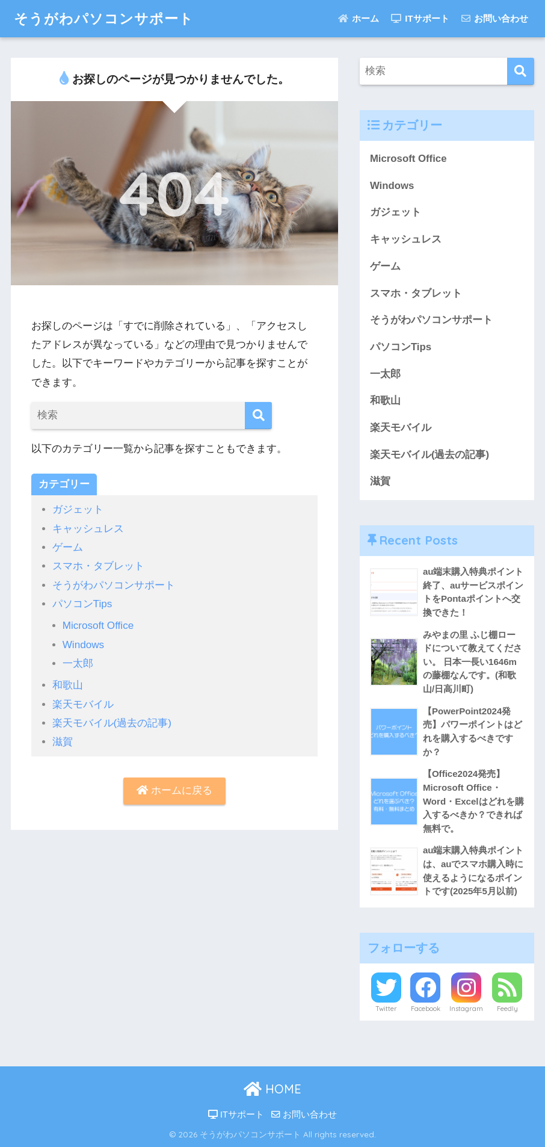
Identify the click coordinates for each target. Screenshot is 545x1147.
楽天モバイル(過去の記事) (111, 723)
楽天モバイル (83, 704)
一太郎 (78, 663)
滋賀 (62, 741)
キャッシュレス (88, 528)
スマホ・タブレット (98, 566)
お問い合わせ (494, 18)
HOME (272, 1088)
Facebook (425, 1008)
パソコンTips (82, 604)
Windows (83, 645)
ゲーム (67, 547)
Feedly (507, 1008)
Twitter (386, 1008)
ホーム (358, 18)
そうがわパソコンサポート (104, 18)
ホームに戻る (174, 790)
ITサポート (420, 18)
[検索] (258, 415)
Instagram (466, 1008)
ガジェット (77, 509)
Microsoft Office (98, 625)
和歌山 (67, 685)
